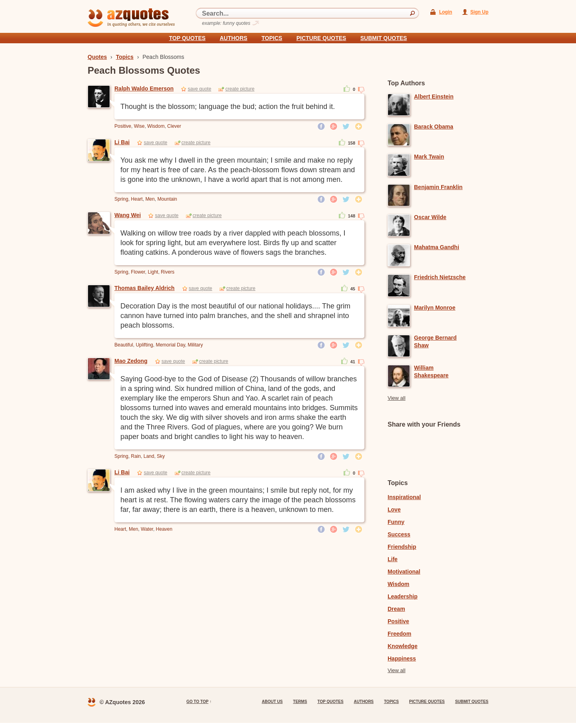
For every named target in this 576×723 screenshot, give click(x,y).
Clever (174, 126)
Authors (233, 38)
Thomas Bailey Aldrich (144, 288)
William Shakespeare (431, 372)
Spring (121, 199)
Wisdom (155, 126)
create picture (239, 89)
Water (147, 529)
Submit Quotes (383, 38)
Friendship (402, 547)
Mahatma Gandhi (436, 247)
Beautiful (123, 345)
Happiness (402, 658)
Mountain (167, 199)
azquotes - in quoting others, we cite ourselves (131, 17)
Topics (272, 38)
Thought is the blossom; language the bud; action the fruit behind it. (227, 107)
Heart (136, 199)
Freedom (399, 633)
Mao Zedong (130, 361)
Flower (138, 272)
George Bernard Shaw (435, 341)
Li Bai (122, 142)
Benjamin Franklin (438, 187)
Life (393, 559)
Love (394, 509)
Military (195, 345)
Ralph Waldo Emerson (144, 88)
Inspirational (404, 497)
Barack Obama (433, 126)
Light (153, 272)
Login (445, 12)
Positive (122, 126)
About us (272, 701)
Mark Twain (429, 156)
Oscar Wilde (430, 217)
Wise (139, 126)
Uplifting (144, 345)
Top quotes (187, 38)
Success (399, 534)
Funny (396, 522)
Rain (136, 456)
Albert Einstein (434, 96)
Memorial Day (170, 345)
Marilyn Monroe (434, 307)
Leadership (403, 596)
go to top (197, 701)
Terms (300, 701)
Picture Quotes (321, 38)
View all (397, 398)
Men (149, 199)
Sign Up (479, 12)
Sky (161, 456)
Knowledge (403, 646)
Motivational (404, 571)
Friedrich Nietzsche (440, 277)
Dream (396, 609)
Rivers (167, 272)
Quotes (97, 57)
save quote (199, 89)
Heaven (164, 529)
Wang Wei (127, 215)
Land (149, 456)
